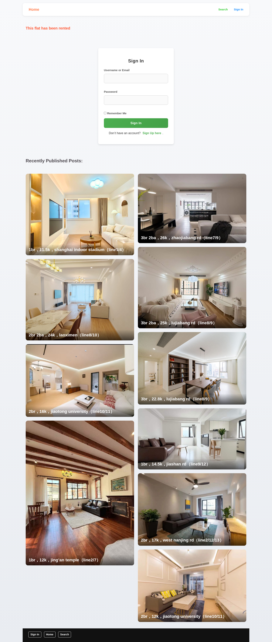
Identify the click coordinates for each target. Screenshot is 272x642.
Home (34, 9)
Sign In (238, 9)
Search (223, 9)
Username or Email (117, 70)
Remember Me (115, 113)
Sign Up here (152, 133)
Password (110, 91)
